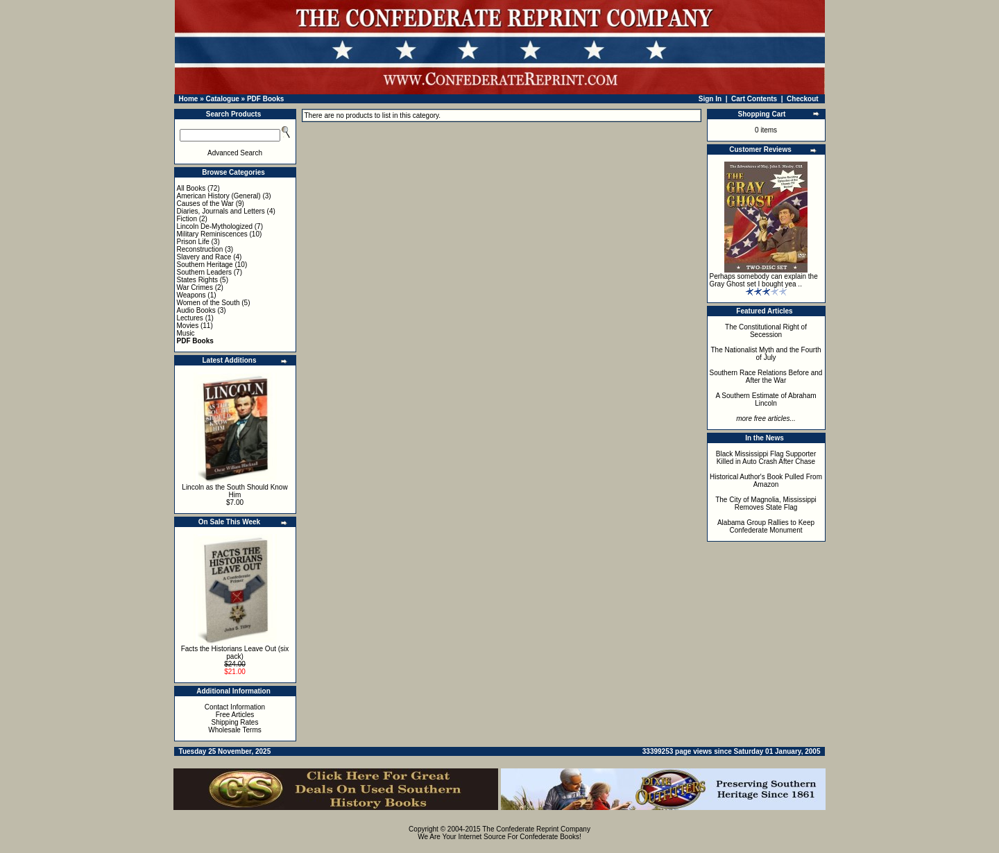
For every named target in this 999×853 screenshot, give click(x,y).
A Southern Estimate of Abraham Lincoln (765, 399)
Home (188, 99)
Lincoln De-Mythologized (215, 226)
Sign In (710, 99)
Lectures (190, 318)
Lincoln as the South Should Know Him (234, 491)
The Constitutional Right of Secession (766, 330)
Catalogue (222, 99)
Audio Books (196, 310)
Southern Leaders (204, 272)
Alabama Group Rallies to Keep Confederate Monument (765, 526)
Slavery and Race (204, 257)
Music (186, 333)
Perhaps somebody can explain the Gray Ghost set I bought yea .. (764, 280)
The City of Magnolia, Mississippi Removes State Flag (766, 503)
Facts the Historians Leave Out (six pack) (235, 652)
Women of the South (208, 303)
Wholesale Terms (235, 730)
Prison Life (193, 241)
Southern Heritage (205, 264)
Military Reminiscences (212, 234)
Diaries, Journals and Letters (221, 211)
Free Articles (235, 714)
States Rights (197, 280)
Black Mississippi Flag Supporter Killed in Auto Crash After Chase (766, 457)
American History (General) (219, 196)
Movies (188, 325)
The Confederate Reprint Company (536, 829)
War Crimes (195, 287)
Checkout (803, 99)
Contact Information (235, 707)
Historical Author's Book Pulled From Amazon (766, 480)
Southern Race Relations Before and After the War (766, 376)
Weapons (191, 295)
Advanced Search (234, 153)
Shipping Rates (235, 722)
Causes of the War (205, 203)
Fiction (187, 219)
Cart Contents (754, 99)
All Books (191, 188)
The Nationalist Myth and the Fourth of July (766, 353)
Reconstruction (200, 249)
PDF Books (265, 99)
